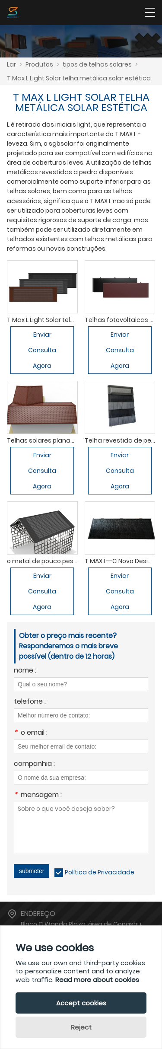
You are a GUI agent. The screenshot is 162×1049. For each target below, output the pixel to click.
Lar (11, 64)
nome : (25, 671)
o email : (31, 733)
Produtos (39, 64)
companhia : (34, 764)
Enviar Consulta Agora (42, 350)
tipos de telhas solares (97, 64)
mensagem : (38, 795)
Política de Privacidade (99, 872)
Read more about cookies (97, 979)
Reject (81, 1027)
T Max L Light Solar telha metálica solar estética (79, 78)
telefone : (30, 702)
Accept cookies (81, 1003)
